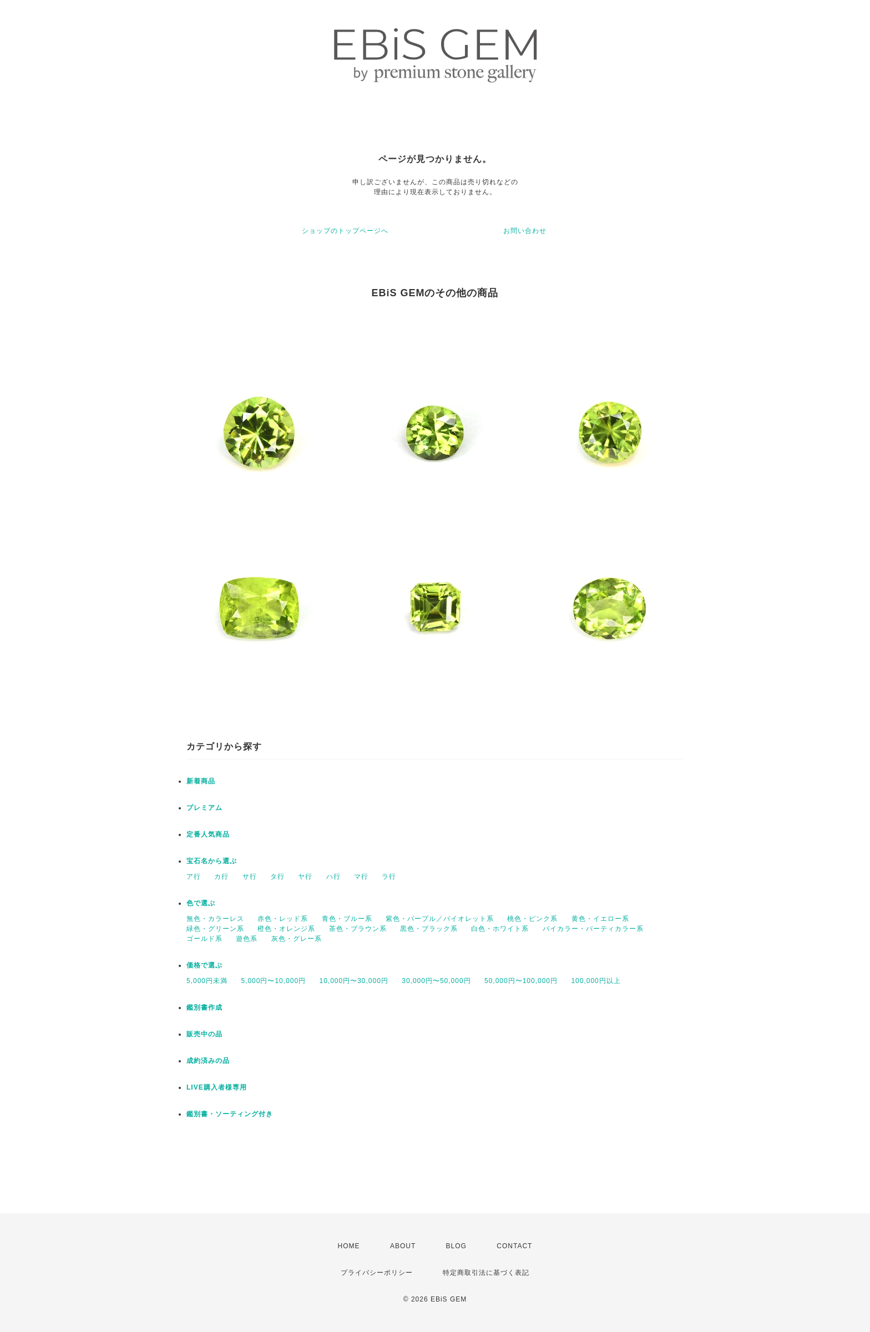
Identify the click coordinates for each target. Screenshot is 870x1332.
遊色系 (246, 939)
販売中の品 (204, 1034)
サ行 (249, 876)
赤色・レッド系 (282, 919)
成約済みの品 (208, 1061)
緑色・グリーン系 (215, 929)
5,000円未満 (206, 981)
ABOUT (403, 1246)
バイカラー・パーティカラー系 (593, 929)
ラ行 (389, 876)
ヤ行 (305, 876)
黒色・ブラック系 (429, 929)
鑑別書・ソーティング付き (229, 1114)
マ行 (361, 876)
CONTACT (514, 1246)
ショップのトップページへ (345, 231)
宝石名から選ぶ (211, 861)
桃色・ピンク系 (532, 919)
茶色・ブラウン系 (358, 929)
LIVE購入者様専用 (216, 1087)
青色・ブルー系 (347, 919)
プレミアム (204, 808)
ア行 (193, 876)
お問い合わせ (525, 231)
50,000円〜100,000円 (521, 981)
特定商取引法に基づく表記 (486, 1273)
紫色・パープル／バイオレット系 (440, 919)
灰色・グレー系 (296, 939)
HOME (349, 1246)
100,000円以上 (595, 981)
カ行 (221, 876)
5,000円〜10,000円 (273, 981)
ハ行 (333, 876)
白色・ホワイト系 (500, 929)
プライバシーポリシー (377, 1273)
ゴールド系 (204, 939)
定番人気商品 (208, 834)
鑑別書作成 (204, 1007)
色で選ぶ (200, 903)
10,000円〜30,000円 (353, 981)
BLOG (456, 1246)
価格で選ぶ (204, 965)
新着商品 (200, 781)
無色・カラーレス (215, 919)
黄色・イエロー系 (600, 919)
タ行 (277, 876)
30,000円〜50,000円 (436, 981)
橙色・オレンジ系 (286, 929)
